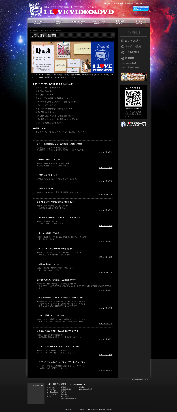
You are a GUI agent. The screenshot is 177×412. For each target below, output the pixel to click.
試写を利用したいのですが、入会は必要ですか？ (55, 116)
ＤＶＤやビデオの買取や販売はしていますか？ (54, 98)
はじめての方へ (133, 40)
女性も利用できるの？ (44, 95)
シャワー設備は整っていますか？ (49, 123)
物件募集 (63, 391)
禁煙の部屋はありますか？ (46, 112)
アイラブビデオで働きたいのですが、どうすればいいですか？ (60, 132)
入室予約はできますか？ (45, 91)
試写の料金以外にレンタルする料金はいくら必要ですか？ (58, 119)
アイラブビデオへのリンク (69, 398)
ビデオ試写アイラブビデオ (38, 30)
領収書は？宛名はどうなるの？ (48, 88)
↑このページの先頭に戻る (138, 379)
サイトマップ (65, 396)
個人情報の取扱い (66, 389)
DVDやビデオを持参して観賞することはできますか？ (57, 102)
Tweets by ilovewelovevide (129, 67)
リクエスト (64, 395)
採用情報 (63, 387)
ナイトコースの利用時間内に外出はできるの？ (54, 109)
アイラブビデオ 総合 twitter (141, 8)
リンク (49, 396)
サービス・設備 (133, 46)
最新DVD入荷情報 (52, 393)
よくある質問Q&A (55, 30)
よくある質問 (132, 52)
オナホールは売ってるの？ (46, 105)
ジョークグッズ (51, 395)
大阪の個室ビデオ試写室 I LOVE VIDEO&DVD (66, 384)
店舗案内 (129, 58)
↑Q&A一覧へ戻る (105, 152)
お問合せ (63, 393)
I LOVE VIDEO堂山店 (129, 63)
